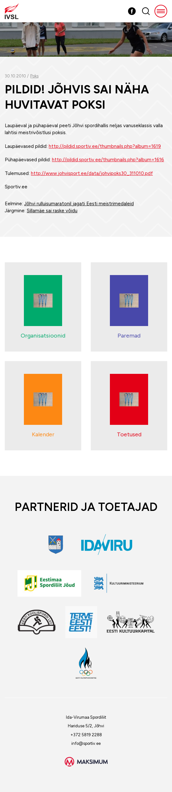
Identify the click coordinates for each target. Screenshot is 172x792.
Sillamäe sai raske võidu (52, 211)
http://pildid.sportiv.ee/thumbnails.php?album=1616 (108, 160)
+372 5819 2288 (86, 734)
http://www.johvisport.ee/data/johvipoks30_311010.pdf (92, 173)
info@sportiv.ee (86, 743)
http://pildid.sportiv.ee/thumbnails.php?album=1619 (105, 146)
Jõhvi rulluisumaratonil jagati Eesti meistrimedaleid (79, 204)
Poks (34, 76)
